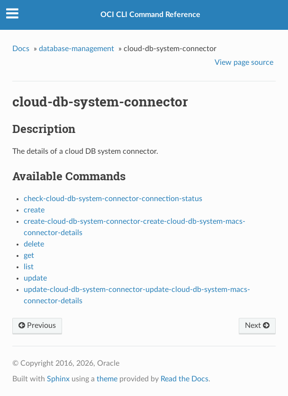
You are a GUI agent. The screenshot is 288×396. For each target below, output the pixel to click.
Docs (20, 49)
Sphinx (58, 379)
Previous (37, 325)
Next (257, 325)
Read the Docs (184, 379)
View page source (244, 62)
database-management (76, 49)
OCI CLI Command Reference (150, 14)
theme (107, 379)
